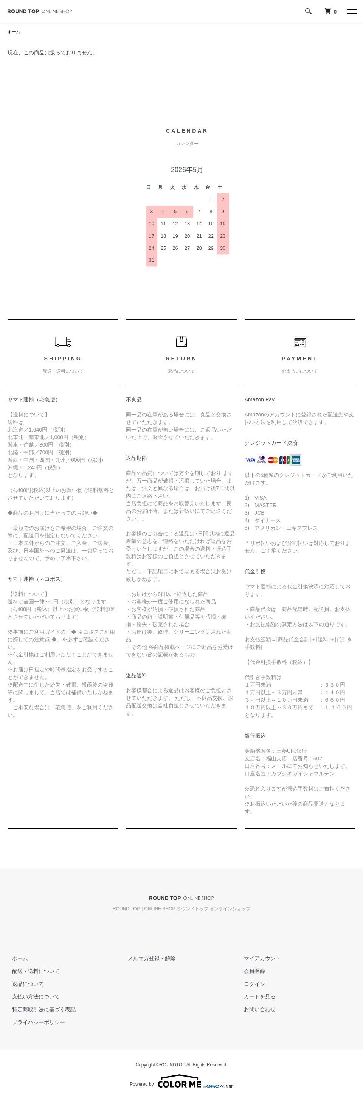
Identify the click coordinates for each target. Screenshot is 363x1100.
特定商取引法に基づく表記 (39, 1010)
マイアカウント (257, 959)
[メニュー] (351, 11)
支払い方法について (31, 997)
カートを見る (255, 997)
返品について (23, 985)
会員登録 (250, 972)
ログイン (250, 985)
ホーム (14, 32)
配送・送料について (31, 972)
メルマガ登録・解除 (147, 959)
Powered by (181, 1082)
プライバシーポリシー (34, 1023)
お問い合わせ (255, 1010)
